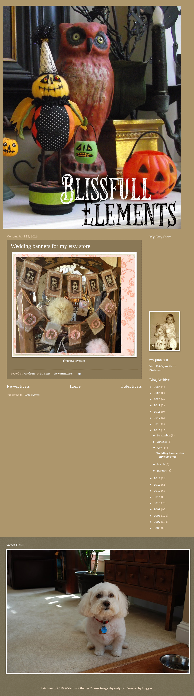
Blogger (147, 688)
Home (75, 386)
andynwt (119, 688)
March (161, 464)
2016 (157, 424)
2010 (157, 503)
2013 (157, 484)
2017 (157, 417)
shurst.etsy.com (74, 360)
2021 (157, 393)
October (162, 441)
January (162, 470)
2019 (157, 405)
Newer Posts (18, 386)
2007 (157, 521)
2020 (157, 399)
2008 (157, 515)
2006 (157, 528)
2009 (157, 509)
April (160, 447)
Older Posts (131, 386)
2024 (157, 386)
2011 (157, 497)
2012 (157, 490)
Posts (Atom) (32, 394)
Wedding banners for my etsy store (50, 246)
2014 (157, 478)
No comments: (64, 373)
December (164, 435)
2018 (157, 411)
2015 (157, 430)
